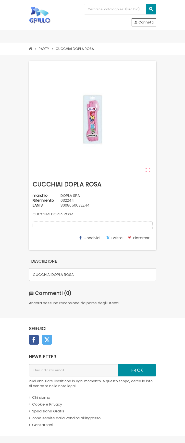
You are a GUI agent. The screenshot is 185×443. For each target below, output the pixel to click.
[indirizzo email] (73, 370)
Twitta (114, 237)
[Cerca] (120, 9)
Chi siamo (41, 397)
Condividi (89, 237)
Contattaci (42, 424)
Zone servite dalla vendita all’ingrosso (66, 417)
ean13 (38, 205)
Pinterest (139, 237)
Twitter (47, 340)
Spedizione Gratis (48, 411)
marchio (40, 195)
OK (137, 370)
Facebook (34, 340)
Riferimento (43, 200)
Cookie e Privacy (47, 404)
